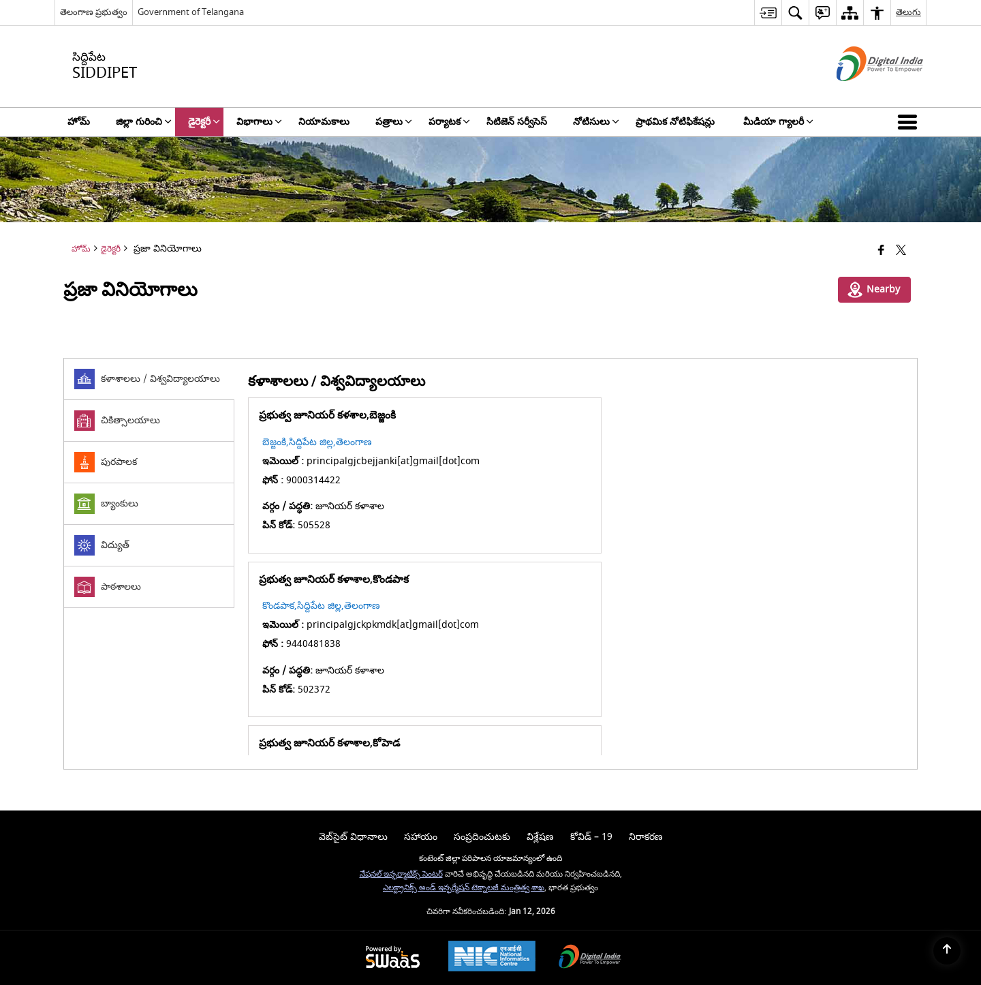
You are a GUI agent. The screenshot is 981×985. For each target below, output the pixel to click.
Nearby (873, 290)
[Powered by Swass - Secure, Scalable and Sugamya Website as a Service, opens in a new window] (392, 958)
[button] (910, 122)
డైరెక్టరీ (111, 249)
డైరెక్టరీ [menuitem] (204, 122)
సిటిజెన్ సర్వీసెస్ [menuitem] (516, 122)
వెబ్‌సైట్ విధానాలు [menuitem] (353, 837)
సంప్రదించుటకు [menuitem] (482, 837)
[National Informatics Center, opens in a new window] (492, 957)
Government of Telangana (191, 11)
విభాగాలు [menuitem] (259, 122)
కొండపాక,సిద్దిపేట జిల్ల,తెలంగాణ (649, 442)
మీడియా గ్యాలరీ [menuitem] (778, 122)
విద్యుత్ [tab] (101, 545)
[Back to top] (947, 951)
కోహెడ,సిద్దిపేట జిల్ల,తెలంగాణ (317, 605)
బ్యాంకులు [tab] (106, 504)
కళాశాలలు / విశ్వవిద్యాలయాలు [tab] (147, 379)
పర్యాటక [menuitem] (449, 122)
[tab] (149, 379)
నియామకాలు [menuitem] (323, 122)
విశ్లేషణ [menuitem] (540, 837)
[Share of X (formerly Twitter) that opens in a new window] (900, 251)
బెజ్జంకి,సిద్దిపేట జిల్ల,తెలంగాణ (317, 442)
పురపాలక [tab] (105, 462)
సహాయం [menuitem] (420, 837)
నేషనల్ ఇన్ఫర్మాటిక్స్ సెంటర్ (401, 874)
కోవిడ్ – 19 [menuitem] (591, 837)
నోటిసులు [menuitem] (596, 122)
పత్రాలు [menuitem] (393, 122)
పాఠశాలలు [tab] (107, 587)
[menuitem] (767, 12)
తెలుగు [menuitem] (908, 11)
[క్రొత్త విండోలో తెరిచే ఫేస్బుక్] (881, 251)
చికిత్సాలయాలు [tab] (117, 420)
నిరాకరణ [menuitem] (646, 837)
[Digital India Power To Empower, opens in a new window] (590, 958)
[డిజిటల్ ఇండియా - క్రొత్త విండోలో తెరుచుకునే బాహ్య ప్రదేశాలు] (862, 93)
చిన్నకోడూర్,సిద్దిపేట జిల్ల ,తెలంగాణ (655, 605)
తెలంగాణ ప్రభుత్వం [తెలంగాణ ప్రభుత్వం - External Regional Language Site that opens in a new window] (93, 11)
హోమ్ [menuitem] (78, 122)
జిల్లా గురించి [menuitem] (144, 122)
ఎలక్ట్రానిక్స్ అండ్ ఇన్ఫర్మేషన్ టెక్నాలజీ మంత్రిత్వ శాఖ (463, 888)
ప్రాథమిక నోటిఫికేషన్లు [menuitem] (676, 122)
